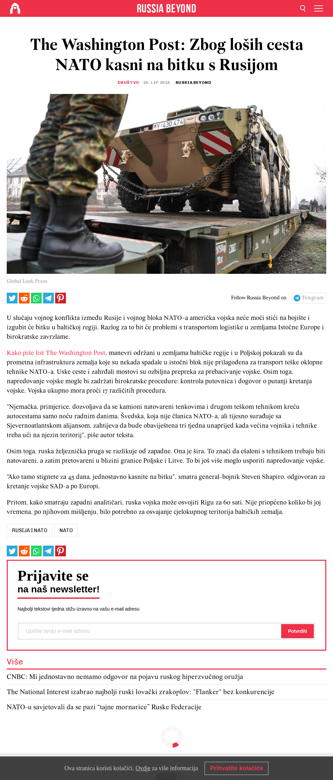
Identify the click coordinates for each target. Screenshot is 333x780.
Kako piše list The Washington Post (56, 353)
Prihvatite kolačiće (236, 768)
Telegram (313, 298)
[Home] (15, 8)
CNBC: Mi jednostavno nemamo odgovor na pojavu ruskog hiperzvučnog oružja (125, 677)
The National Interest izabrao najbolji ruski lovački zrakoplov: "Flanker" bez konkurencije (140, 692)
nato (66, 530)
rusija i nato (29, 530)
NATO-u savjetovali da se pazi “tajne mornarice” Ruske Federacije (104, 707)
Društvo (128, 82)
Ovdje (143, 768)
